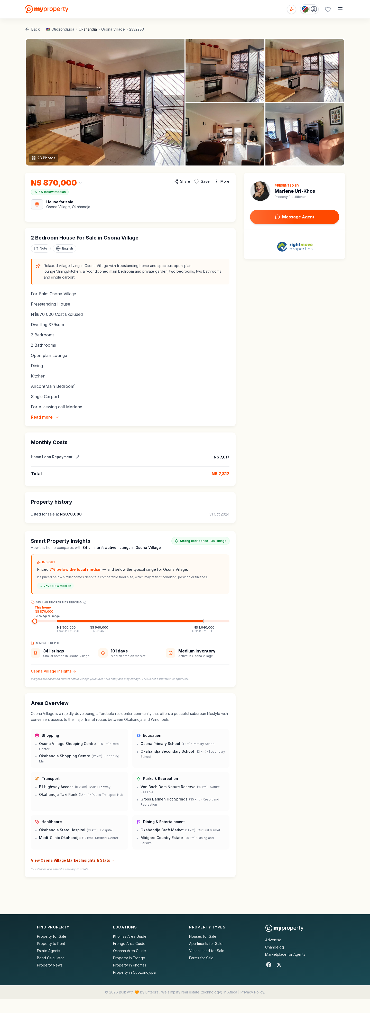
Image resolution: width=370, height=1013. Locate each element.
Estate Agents (48, 950)
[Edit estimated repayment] (77, 457)
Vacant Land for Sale (206, 950)
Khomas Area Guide (129, 936)
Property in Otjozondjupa (134, 972)
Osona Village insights (53, 671)
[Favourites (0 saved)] (328, 9)
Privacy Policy (252, 992)
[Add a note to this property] (41, 248)
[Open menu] (340, 9)
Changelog (274, 947)
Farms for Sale (201, 958)
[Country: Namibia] (309, 9)
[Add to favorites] (202, 181)
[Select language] (64, 248)
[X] (279, 964)
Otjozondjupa (62, 29)
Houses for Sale (202, 936)
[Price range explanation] (84, 602)
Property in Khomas (129, 965)
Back (32, 29)
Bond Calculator (50, 958)
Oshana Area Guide (129, 950)
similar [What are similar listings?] (96, 547)
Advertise (273, 940)
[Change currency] (56, 183)
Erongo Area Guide (129, 943)
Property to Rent (51, 943)
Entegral (152, 992)
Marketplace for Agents (285, 954)
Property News (49, 965)
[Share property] (181, 181)
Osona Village (113, 29)
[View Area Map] (37, 204)
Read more (45, 417)
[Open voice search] (291, 9)
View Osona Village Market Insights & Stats (73, 860)
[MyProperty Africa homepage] (284, 928)
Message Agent (294, 216)
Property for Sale (51, 936)
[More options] (221, 181)
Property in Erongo (129, 958)
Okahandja (88, 29)
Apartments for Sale (206, 943)
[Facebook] (268, 964)
